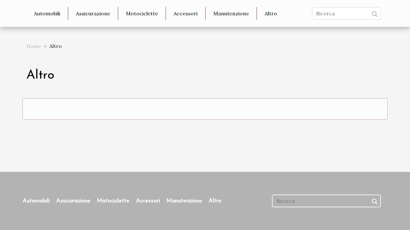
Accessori (186, 13)
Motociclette (142, 13)
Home (33, 46)
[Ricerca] (346, 13)
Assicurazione (93, 13)
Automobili (47, 13)
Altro (271, 13)
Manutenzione (231, 13)
